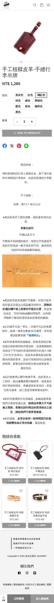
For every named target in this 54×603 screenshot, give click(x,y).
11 (38, 62)
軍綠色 (38, 100)
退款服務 (40, 584)
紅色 (30, 95)
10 (36, 62)
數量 (4, 120)
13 (44, 62)
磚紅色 (41, 95)
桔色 (18, 100)
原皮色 (19, 95)
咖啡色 (38, 106)
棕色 (27, 106)
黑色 (18, 112)
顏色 (4, 95)
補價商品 (33, 335)
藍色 (18, 106)
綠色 (27, 100)
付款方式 (30, 584)
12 (41, 62)
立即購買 (19, 598)
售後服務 (7, 584)
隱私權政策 (18, 584)
